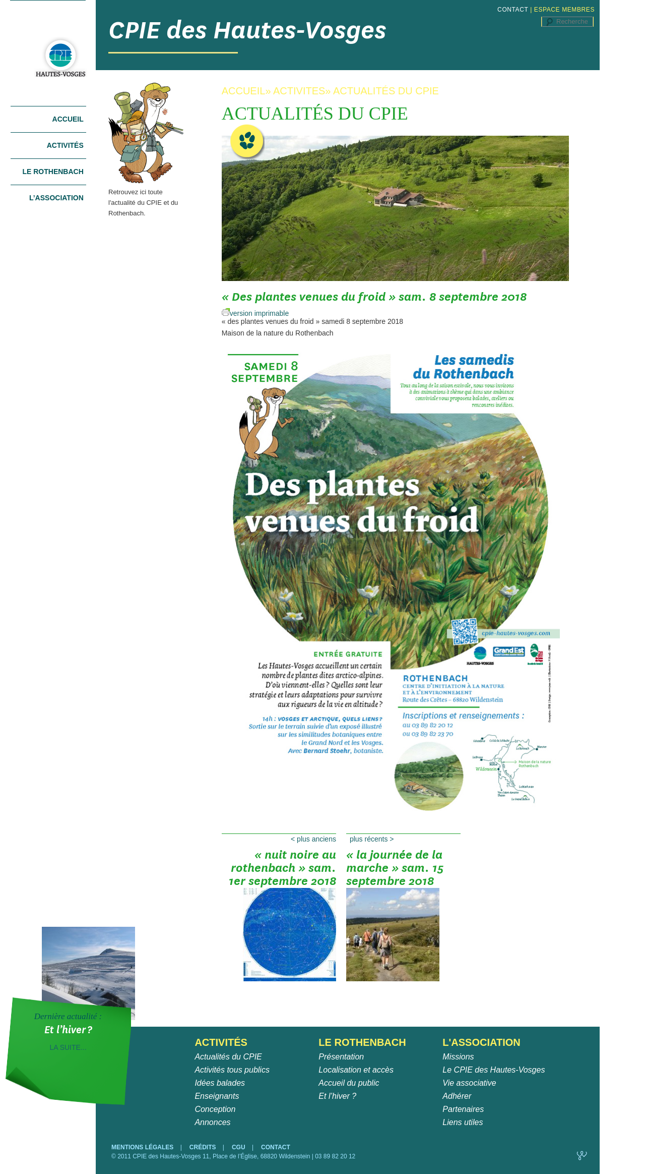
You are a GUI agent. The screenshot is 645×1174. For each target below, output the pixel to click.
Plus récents (372, 839)
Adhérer (456, 1096)
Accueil (68, 119)
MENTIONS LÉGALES (143, 1147)
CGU (239, 1147)
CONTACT (512, 9)
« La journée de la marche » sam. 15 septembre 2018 (394, 871)
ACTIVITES (299, 90)
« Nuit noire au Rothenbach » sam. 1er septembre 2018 (282, 871)
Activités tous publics (232, 1070)
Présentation (341, 1056)
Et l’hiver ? (337, 1096)
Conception (215, 1109)
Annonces (212, 1122)
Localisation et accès (356, 1070)
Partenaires (463, 1109)
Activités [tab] (65, 145)
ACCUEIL (244, 90)
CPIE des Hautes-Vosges (247, 30)
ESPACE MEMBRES (564, 9)
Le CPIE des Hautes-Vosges (493, 1070)
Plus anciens (313, 839)
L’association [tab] (56, 198)
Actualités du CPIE (228, 1056)
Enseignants (217, 1096)
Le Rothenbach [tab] (52, 171)
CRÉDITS (203, 1147)
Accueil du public (348, 1083)
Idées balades (220, 1083)
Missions (458, 1056)
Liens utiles (462, 1122)
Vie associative (469, 1083)
